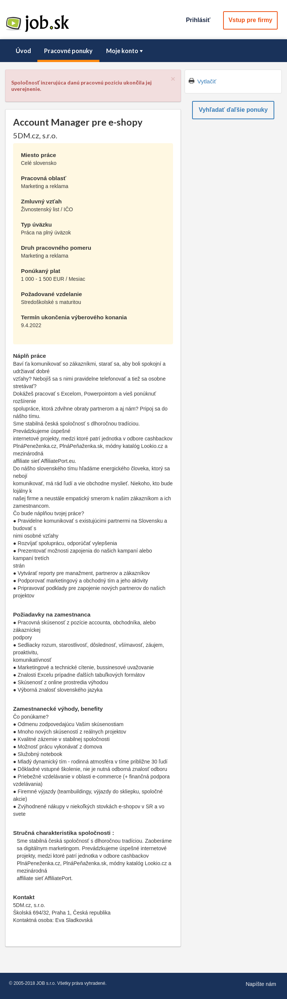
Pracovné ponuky (68, 50)
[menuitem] (23, 50)
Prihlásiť (198, 20)
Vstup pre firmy (250, 20)
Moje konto (125, 50)
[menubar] (143, 50)
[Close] (173, 79)
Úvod (23, 50)
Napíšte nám (261, 984)
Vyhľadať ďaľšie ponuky (233, 110)
